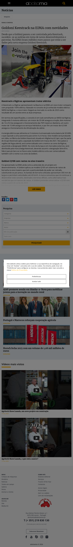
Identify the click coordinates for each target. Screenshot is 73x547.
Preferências (36, 277)
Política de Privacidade (19, 270)
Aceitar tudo (36, 281)
